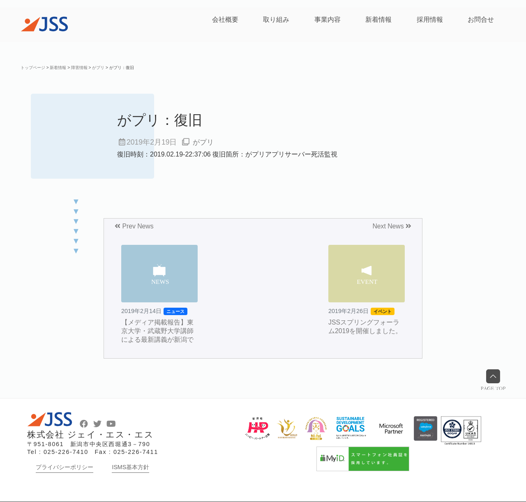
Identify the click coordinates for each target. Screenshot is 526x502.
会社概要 (225, 19)
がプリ (204, 142)
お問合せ (481, 19)
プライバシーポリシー (64, 467)
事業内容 (327, 19)
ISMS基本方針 (130, 467)
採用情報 (430, 19)
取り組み (276, 19)
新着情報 (378, 19)
